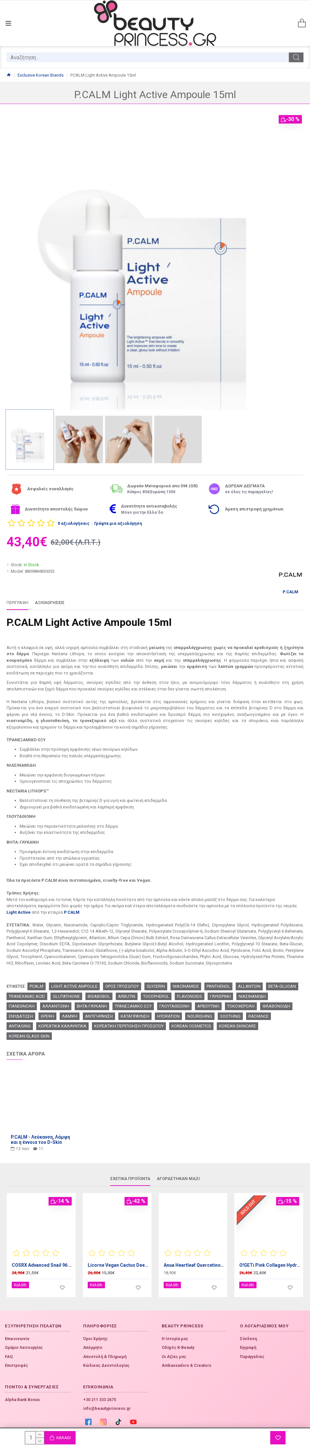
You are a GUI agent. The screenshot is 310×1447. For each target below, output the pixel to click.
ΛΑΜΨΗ (69, 1016)
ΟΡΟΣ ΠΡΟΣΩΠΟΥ (122, 986)
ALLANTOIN (249, 986)
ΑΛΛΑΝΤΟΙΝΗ (55, 1006)
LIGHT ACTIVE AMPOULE (74, 986)
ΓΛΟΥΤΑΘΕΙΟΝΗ (174, 1006)
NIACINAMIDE (186, 986)
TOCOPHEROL (156, 996)
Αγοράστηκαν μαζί (178, 1178)
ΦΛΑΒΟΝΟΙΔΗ (276, 1006)
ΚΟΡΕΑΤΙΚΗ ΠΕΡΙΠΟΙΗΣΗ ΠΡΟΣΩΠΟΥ (129, 1026)
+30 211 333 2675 (99, 1395)
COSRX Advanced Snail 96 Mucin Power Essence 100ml (42, 1265)
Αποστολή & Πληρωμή (104, 1352)
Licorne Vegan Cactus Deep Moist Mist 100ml (118, 1265)
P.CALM (72, 912)
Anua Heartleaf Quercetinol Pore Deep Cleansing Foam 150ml (194, 1265)
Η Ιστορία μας (175, 1334)
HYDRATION (168, 1016)
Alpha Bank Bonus (22, 1395)
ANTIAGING (20, 1026)
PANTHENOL (218, 986)
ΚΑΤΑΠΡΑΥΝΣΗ (135, 1016)
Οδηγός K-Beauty (178, 1342)
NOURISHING (199, 1016)
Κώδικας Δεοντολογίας (106, 1360)
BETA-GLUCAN (282, 986)
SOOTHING (230, 1016)
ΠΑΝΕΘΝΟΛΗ (22, 1006)
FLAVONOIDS (189, 996)
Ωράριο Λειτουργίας (24, 1342)
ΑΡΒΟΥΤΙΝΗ (208, 1006)
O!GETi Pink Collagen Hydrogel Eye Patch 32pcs (270, 1265)
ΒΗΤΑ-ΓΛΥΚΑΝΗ (92, 1006)
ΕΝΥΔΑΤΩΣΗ (21, 1016)
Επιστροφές (16, 1360)
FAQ (9, 1352)
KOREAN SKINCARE (237, 1026)
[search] (148, 57)
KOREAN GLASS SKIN (29, 1036)
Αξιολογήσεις (50, 602)
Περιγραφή (17, 602)
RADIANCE (258, 1016)
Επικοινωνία (17, 1334)
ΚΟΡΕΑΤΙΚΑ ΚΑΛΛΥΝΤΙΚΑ (62, 1026)
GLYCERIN (156, 986)
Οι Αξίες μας (174, 1352)
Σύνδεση (248, 1334)
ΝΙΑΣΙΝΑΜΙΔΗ (252, 996)
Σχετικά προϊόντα (130, 1178)
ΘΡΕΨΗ (47, 1016)
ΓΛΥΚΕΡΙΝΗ (220, 996)
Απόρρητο (92, 1342)
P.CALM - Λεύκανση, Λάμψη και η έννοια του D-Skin (40, 1139)
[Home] (9, 75)
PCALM (36, 986)
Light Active (19, 912)
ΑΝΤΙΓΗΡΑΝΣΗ (99, 1016)
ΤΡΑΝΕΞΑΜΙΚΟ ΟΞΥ (133, 1006)
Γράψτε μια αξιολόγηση (118, 523)
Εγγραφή (248, 1342)
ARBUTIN (126, 996)
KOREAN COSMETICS (191, 1026)
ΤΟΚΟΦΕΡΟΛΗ (241, 1006)
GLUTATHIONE (66, 996)
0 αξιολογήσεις (74, 523)
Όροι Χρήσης (95, 1334)
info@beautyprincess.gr (107, 1403)
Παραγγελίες (252, 1352)
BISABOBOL (99, 996)
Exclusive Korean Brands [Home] (41, 75)
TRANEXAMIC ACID (27, 996)
